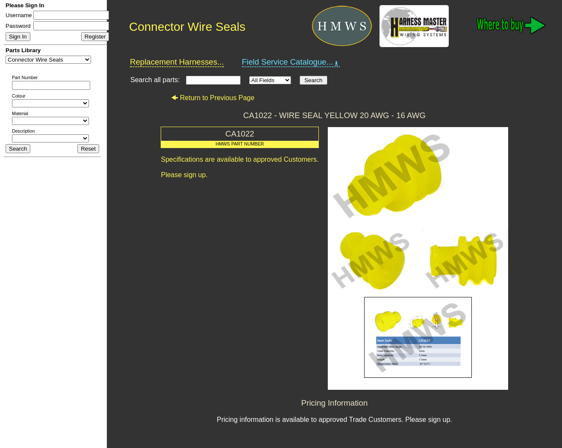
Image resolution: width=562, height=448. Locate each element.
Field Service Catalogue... (291, 62)
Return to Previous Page (212, 97)
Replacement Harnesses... (177, 61)
